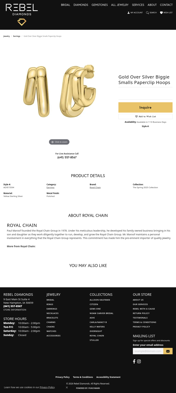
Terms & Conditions (144, 322)
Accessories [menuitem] (53, 335)
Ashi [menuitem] (92, 317)
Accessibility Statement (108, 377)
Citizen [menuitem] (94, 304)
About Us (138, 299)
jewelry (6, 36)
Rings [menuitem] (50, 304)
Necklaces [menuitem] (53, 313)
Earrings (16, 36)
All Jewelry (120, 5)
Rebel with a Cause (144, 308)
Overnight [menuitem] (96, 331)
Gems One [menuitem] (95, 308)
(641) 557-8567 (67, 157)
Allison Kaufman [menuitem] (100, 299)
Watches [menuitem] (51, 331)
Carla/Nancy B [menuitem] (98, 322)
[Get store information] (14, 309)
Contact (166, 5)
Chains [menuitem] (51, 326)
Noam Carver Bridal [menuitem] (101, 313)
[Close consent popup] (67, 387)
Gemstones (100, 5)
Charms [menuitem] (51, 322)
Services (138, 5)
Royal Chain (95, 187)
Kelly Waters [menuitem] (97, 326)
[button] (135, 12)
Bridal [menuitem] (50, 299)
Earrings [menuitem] (52, 308)
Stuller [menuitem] (94, 340)
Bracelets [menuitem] (52, 317)
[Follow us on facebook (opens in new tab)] (134, 361)
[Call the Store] (12, 306)
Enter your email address (148, 345)
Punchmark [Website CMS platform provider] (94, 388)
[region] (59, 94)
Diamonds (81, 5)
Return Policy (141, 313)
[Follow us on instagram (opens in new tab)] (139, 361)
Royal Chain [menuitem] (97, 335)
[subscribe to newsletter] (168, 351)
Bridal (65, 5)
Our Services (140, 304)
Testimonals (140, 317)
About (152, 5)
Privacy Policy (141, 326)
